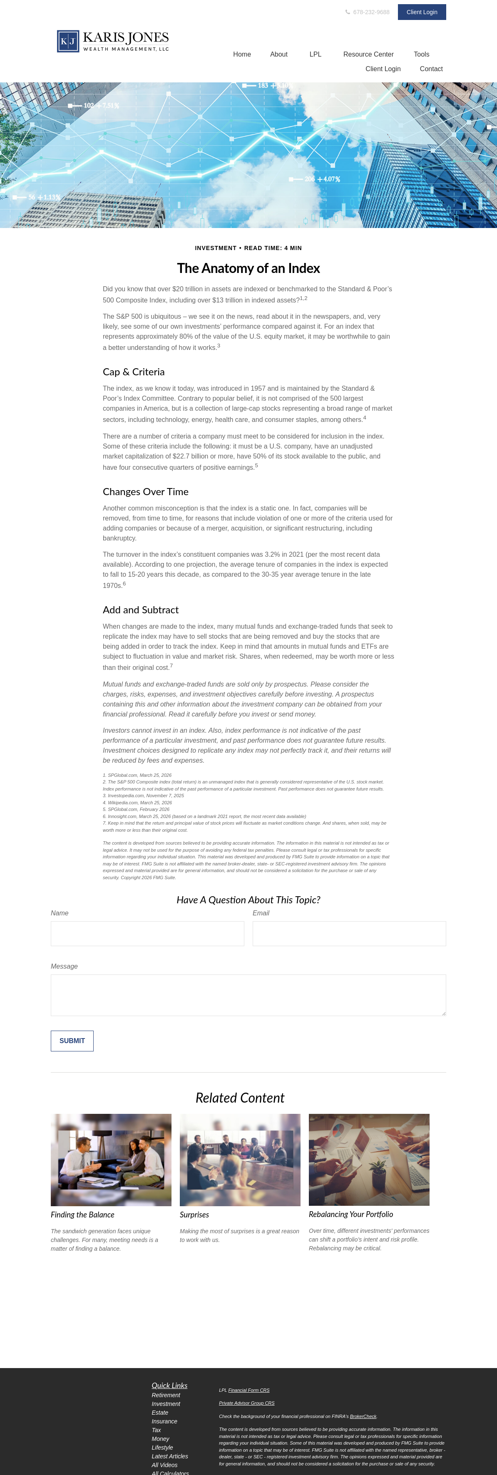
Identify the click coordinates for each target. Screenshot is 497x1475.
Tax (156, 1430)
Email (261, 913)
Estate (160, 1412)
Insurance (164, 1421)
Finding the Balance (82, 1214)
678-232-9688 (367, 12)
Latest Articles (170, 1456)
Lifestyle (162, 1447)
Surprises (194, 1214)
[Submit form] (72, 1041)
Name (60, 913)
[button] (242, 54)
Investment (166, 1404)
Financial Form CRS (249, 1390)
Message (64, 966)
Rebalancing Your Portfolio (351, 1214)
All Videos (165, 1465)
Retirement (166, 1395)
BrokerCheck (363, 1416)
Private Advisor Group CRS (246, 1403)
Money (160, 1438)
